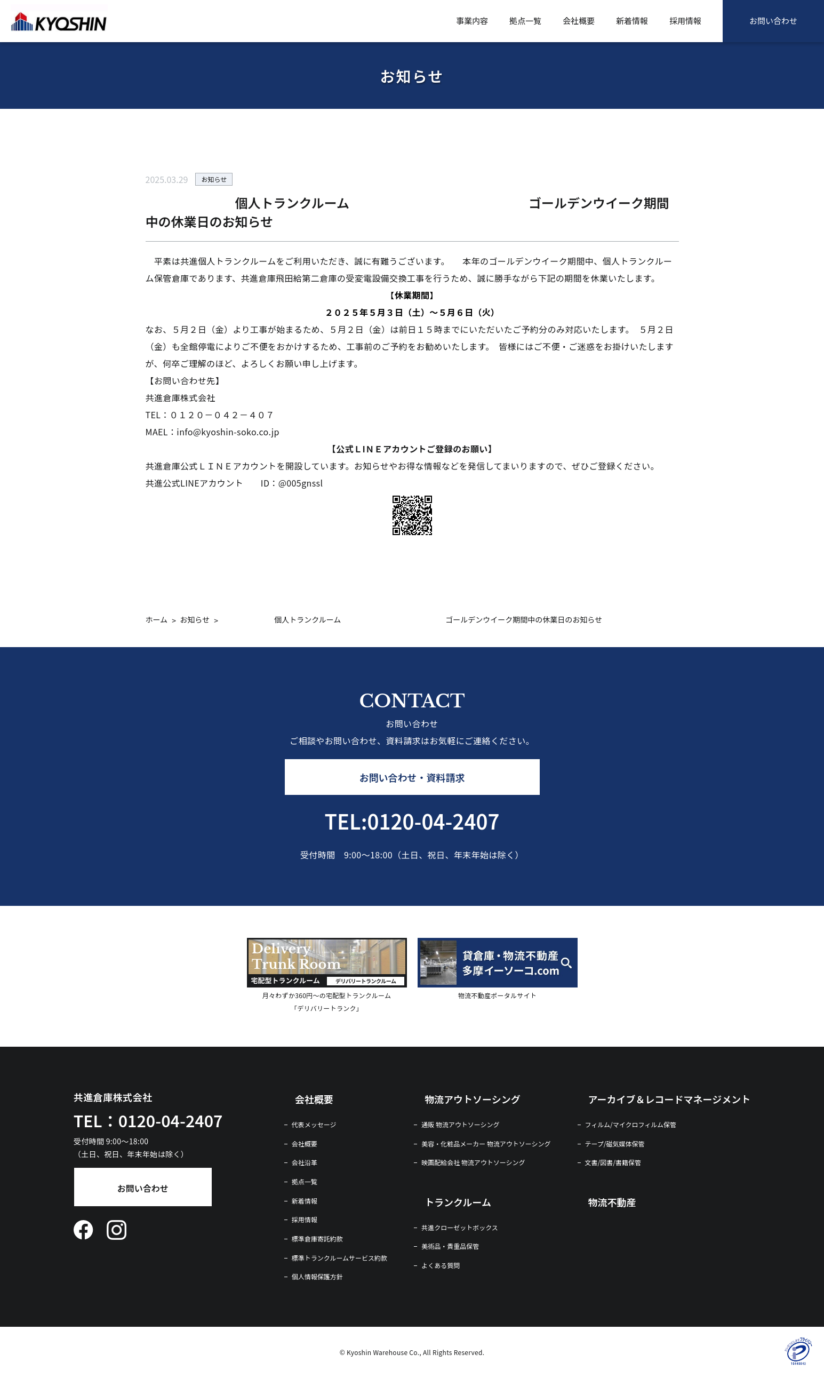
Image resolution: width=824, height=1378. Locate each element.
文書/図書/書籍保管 (613, 1162)
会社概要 (579, 20)
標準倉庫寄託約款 (317, 1238)
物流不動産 (612, 1202)
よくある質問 (440, 1265)
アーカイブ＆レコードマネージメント (669, 1099)
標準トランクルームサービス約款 (339, 1258)
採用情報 (685, 20)
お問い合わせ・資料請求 (412, 777)
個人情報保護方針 (317, 1276)
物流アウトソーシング (473, 1099)
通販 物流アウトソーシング (460, 1124)
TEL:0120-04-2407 (411, 820)
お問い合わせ (773, 20)
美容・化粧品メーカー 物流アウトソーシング (485, 1144)
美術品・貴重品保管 (450, 1246)
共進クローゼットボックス (459, 1227)
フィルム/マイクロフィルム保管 (631, 1124)
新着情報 (632, 20)
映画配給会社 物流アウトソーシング (473, 1162)
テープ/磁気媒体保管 (615, 1144)
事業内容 (472, 20)
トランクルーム (458, 1202)
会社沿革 (304, 1162)
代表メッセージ (314, 1124)
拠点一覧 (525, 20)
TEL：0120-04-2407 (148, 1120)
